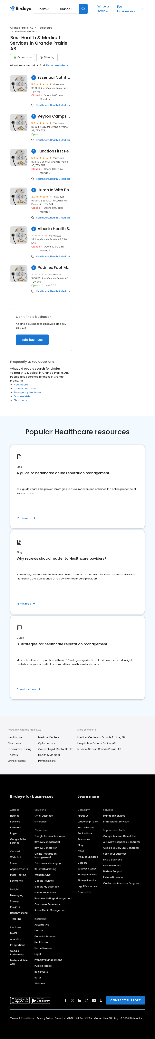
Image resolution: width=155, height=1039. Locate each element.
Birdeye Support (112, 871)
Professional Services (116, 821)
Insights (15, 907)
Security (60, 1018)
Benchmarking (19, 913)
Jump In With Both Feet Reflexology (55, 190)
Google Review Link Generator (121, 848)
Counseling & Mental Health (55, 749)
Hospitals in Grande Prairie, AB (96, 743)
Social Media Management (50, 910)
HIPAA (79, 1018)
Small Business (43, 815)
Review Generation (45, 848)
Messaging (16, 895)
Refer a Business (113, 877)
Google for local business (49, 836)
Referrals (15, 827)
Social (13, 863)
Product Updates (88, 857)
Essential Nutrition (54, 77)
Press (81, 851)
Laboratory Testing (25, 388)
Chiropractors (17, 761)
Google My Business (46, 886)
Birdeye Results (87, 880)
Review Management (47, 842)
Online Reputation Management (45, 855)
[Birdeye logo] (21, 9)
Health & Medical (60, 105)
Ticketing (15, 918)
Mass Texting (18, 875)
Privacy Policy (45, 1018)
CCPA (88, 1018)
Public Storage (43, 965)
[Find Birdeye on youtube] (94, 1000)
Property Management (48, 960)
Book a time (85, 833)
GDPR (70, 1018)
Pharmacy (20, 400)
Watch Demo (86, 827)
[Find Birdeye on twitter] (72, 1000)
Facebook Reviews (45, 892)
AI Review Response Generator (121, 842)
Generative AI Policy (106, 1018)
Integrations (17, 945)
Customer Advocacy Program (121, 883)
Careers (82, 862)
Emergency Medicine (27, 392)
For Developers (112, 865)
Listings (14, 815)
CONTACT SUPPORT (125, 1000)
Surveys (15, 901)
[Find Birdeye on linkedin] (79, 1000)
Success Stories (87, 868)
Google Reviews (44, 880)
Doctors (13, 755)
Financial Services (45, 936)
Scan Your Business (115, 853)
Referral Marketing (45, 869)
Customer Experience (47, 904)
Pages (14, 833)
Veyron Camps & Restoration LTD (54, 116)
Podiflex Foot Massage (55, 267)
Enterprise (40, 821)
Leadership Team (88, 821)
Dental (38, 930)
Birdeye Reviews (87, 874)
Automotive (41, 924)
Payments (16, 880)
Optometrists (22, 396)
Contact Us (85, 892)
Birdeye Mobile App (19, 962)
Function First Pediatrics (54, 151)
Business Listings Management (53, 898)
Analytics (15, 939)
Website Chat (43, 875)
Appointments (19, 869)
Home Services (43, 948)
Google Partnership (17, 952)
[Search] (83, 9)
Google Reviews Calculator (119, 836)
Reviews (15, 821)
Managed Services (114, 815)
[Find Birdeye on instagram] (86, 1000)
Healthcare (45, 28)
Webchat (15, 857)
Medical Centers (48, 737)
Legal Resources (87, 886)
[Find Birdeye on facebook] (65, 1000)
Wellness (39, 983)
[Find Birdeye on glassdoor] (101, 1000)
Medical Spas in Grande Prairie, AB (99, 749)
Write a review (103, 8)
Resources (84, 839)
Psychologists (47, 761)
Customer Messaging (47, 863)
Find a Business (112, 859)
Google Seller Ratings (18, 841)
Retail (37, 977)
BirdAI (13, 933)
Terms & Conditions (22, 1018)
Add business (32, 340)
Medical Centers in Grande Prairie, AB (101, 737)
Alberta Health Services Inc (55, 228)
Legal (37, 954)
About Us (83, 815)
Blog (80, 845)
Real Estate (41, 971)
